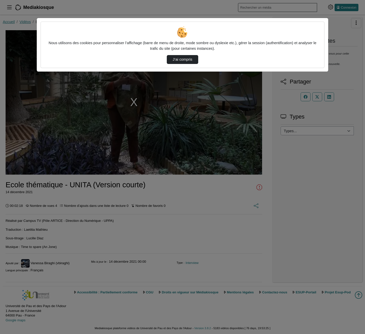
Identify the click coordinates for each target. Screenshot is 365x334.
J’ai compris (182, 59)
